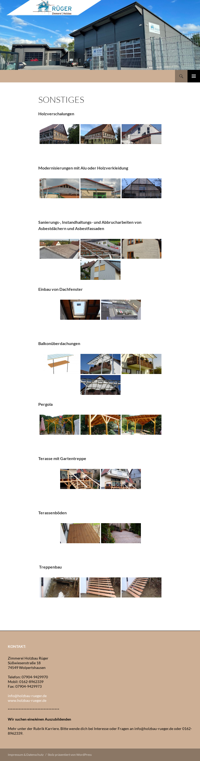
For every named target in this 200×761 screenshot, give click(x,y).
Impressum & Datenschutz (26, 755)
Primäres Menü (194, 76)
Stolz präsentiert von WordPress (70, 755)
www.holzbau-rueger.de (27, 700)
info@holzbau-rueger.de (27, 695)
